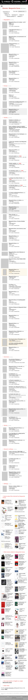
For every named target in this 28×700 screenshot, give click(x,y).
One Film (8, 503)
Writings (19, 16)
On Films (10, 584)
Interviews (14, 14)
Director (12, 26)
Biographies (5, 11)
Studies (6, 14)
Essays (5, 13)
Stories (20, 14)
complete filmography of (10, 688)
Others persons (9, 559)
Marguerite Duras (7, 682)
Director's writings (10, 16)
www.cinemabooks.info (19, 698)
